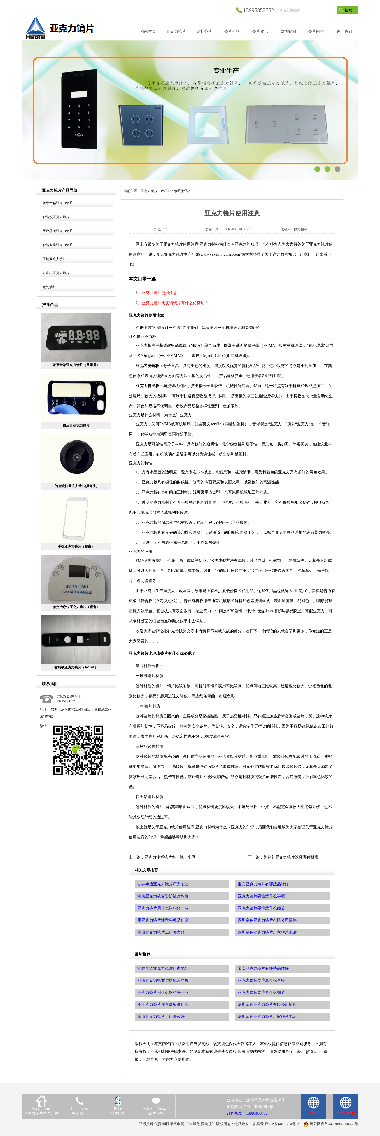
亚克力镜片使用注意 (159, 293)
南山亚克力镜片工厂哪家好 (161, 1017)
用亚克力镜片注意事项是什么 (162, 1004)
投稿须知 (208, 1124)
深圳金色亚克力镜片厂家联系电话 (267, 1017)
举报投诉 (146, 1124)
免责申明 (161, 1124)
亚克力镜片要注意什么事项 (261, 980)
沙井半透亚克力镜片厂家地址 (162, 968)
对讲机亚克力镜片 (56, 273)
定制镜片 (49, 287)
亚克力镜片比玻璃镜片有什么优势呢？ (175, 303)
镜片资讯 (181, 191)
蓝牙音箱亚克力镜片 (58, 203)
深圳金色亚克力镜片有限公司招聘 (267, 1004)
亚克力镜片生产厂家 (156, 191)
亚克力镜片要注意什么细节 (261, 992)
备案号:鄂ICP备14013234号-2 (276, 1124)
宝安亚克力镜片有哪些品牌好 (263, 968)
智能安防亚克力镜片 (58, 245)
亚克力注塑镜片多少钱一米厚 (169, 857)
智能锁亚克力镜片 (56, 217)
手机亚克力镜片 (54, 259)
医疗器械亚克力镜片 (58, 231)
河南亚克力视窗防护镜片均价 (162, 980)
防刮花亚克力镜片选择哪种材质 (291, 857)
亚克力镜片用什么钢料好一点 (162, 992)
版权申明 (177, 1124)
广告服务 (192, 1124)
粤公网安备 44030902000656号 (334, 1124)
